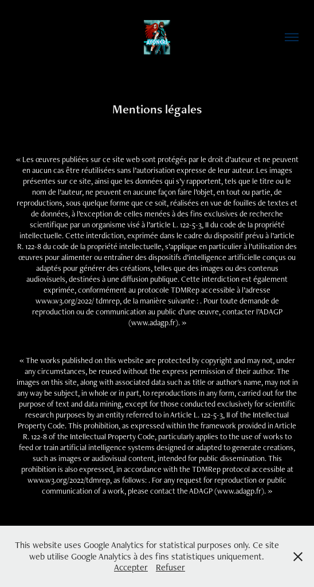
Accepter (131, 567)
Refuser (170, 567)
